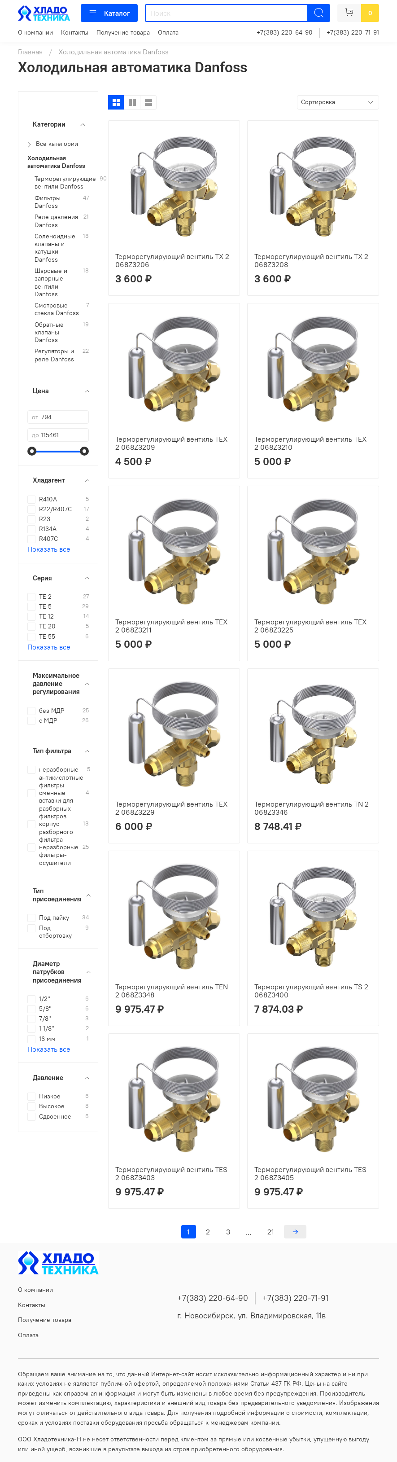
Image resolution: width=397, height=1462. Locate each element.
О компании (35, 32)
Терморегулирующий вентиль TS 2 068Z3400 (311, 990)
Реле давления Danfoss (56, 220)
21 (270, 1231)
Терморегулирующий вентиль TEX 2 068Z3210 (310, 443)
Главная (30, 51)
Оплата (168, 32)
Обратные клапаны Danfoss (49, 332)
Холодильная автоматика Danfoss (56, 162)
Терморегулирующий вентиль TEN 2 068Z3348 (171, 990)
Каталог (109, 13)
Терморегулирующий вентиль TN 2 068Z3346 (311, 808)
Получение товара (123, 32)
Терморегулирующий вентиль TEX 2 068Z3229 (171, 808)
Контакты (74, 32)
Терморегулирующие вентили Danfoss (65, 182)
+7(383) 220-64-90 (285, 32)
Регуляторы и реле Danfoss (54, 355)
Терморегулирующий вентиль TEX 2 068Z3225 (310, 625)
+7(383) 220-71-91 (353, 32)
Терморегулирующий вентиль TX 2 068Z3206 (172, 260)
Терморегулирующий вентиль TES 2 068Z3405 (310, 1173)
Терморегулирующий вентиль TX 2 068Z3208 (311, 260)
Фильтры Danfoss (48, 202)
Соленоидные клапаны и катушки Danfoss (55, 248)
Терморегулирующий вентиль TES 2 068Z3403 (171, 1173)
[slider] (32, 451)
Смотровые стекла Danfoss (57, 309)
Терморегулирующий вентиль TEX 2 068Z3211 (171, 625)
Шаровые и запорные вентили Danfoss (51, 282)
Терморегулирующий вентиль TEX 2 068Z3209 (171, 443)
